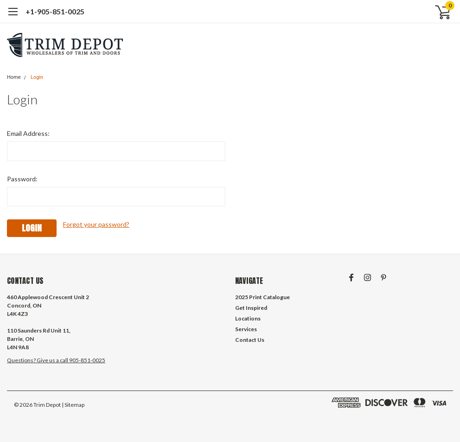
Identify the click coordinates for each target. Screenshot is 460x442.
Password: (22, 179)
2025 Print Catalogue (262, 297)
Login (37, 77)
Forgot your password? (96, 224)
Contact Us (249, 339)
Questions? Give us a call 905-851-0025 (56, 360)
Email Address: (28, 133)
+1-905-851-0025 (55, 11)
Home (14, 77)
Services (246, 329)
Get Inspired (251, 307)
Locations (248, 318)
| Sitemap (73, 404)
